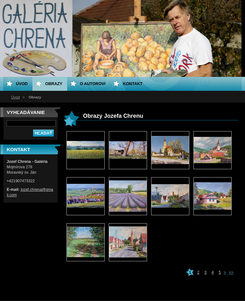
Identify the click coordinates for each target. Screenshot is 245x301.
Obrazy (53, 83)
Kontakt (133, 83)
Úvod (15, 97)
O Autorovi (92, 83)
